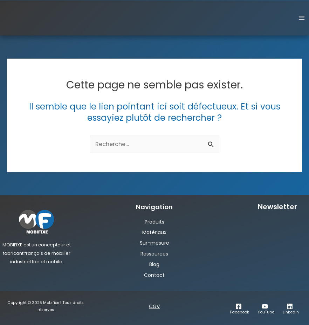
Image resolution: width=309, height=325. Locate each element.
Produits (154, 221)
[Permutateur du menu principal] (301, 18)
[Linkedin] (289, 308)
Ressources (154, 253)
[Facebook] (238, 308)
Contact (154, 275)
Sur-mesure (154, 242)
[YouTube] (264, 308)
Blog (154, 264)
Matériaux (154, 232)
